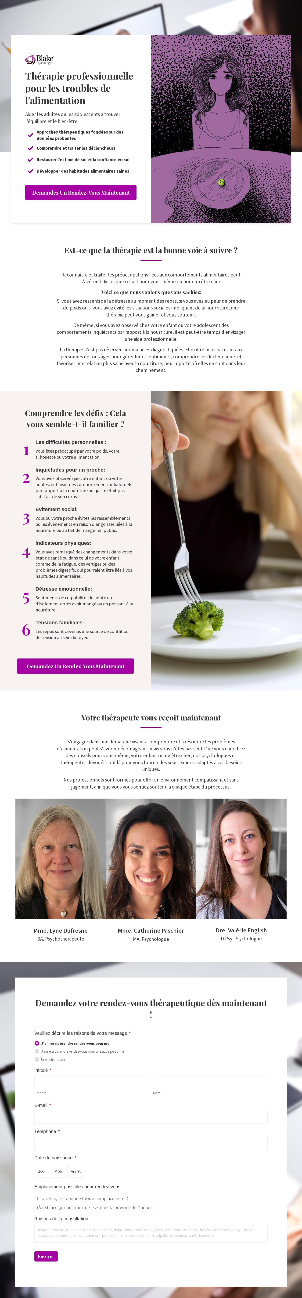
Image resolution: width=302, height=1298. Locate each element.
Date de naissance (55, 1153)
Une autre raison (53, 1059)
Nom (156, 1091)
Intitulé (43, 1070)
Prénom (41, 1091)
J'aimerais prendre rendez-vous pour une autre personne (82, 1051)
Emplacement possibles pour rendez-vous (77, 1182)
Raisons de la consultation (61, 1214)
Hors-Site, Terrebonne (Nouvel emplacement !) (83, 1194)
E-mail (42, 1103)
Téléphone (47, 1128)
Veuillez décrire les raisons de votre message (82, 1033)
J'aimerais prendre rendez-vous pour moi (75, 1043)
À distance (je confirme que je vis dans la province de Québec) (96, 1203)
